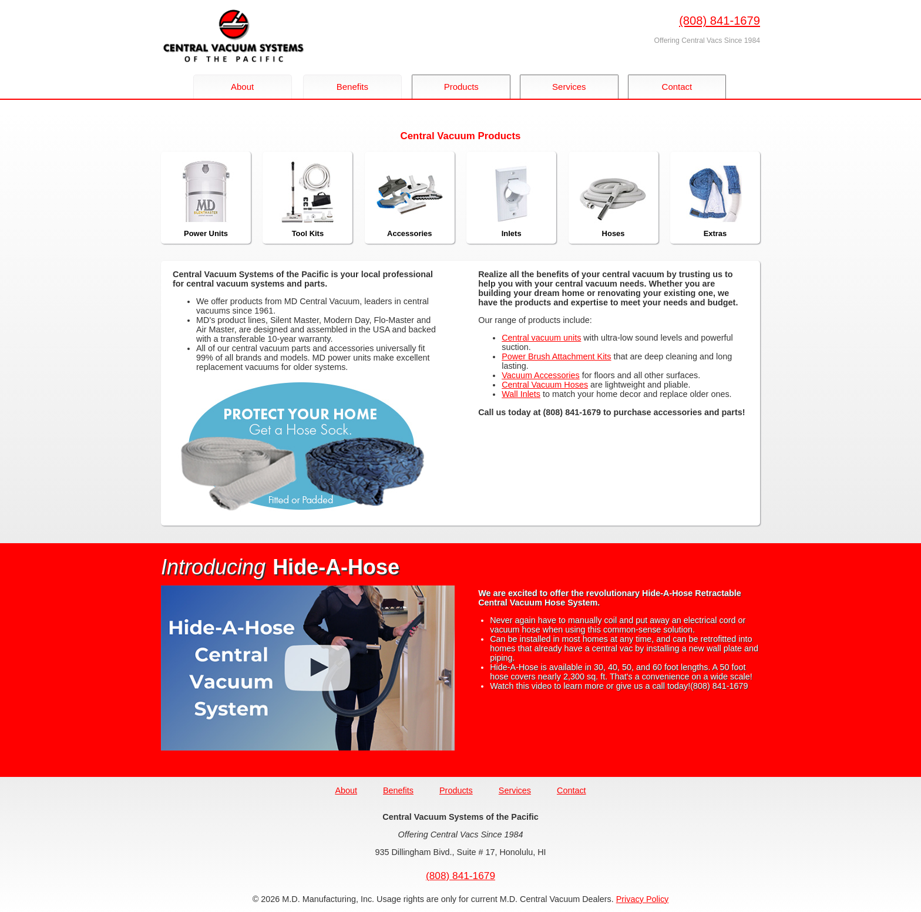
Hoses (613, 197)
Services (573, 87)
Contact (682, 87)
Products (462, 87)
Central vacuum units (541, 337)
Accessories (409, 197)
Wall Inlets (521, 394)
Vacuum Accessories (541, 375)
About (242, 87)
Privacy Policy (642, 899)
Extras (714, 197)
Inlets (511, 197)
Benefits (352, 87)
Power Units (206, 197)
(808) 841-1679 (719, 20)
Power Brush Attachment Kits (556, 356)
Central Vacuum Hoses (545, 384)
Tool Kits (307, 197)
